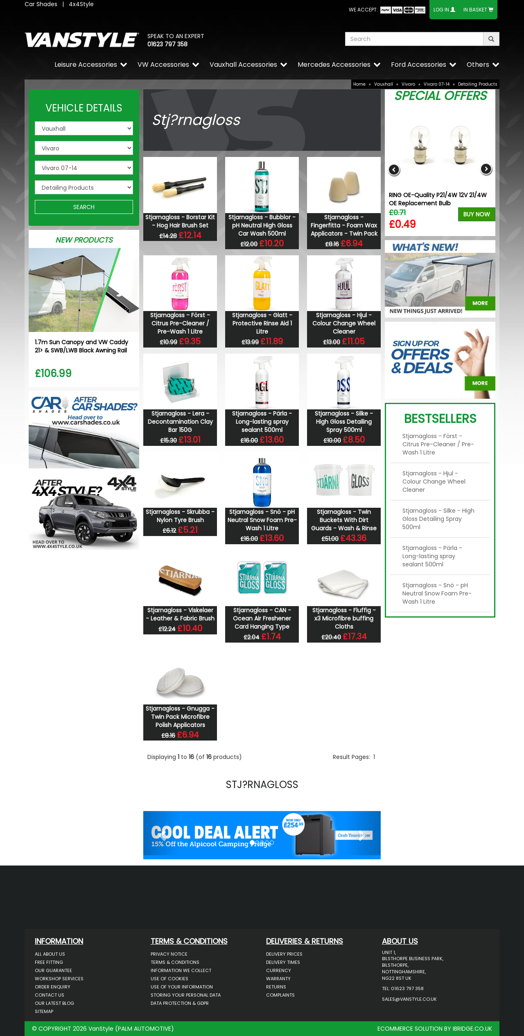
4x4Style (81, 4)
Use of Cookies (169, 978)
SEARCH (84, 207)
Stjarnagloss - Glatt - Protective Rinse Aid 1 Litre (262, 323)
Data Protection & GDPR (180, 1003)
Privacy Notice (169, 954)
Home (359, 84)
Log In (441, 9)
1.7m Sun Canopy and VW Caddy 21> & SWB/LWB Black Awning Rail (81, 346)
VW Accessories (163, 64)
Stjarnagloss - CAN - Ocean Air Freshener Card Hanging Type (262, 618)
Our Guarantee (53, 970)
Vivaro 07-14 (436, 84)
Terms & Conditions (175, 962)
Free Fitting (49, 962)
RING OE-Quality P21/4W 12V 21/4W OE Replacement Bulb (438, 199)
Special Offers (440, 96)
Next (486, 169)
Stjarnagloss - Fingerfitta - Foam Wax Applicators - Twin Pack (344, 225)
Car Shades (41, 4)
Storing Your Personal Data (186, 995)
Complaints (280, 995)
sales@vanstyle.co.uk (409, 999)
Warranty (278, 978)
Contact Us (49, 995)
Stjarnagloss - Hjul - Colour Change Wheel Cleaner (343, 323)
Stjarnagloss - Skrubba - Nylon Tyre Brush (180, 516)
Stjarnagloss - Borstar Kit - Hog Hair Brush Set (180, 221)
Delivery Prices (284, 954)
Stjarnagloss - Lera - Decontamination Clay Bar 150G (180, 421)
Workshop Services (59, 978)
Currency (278, 970)
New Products (84, 240)
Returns (276, 987)
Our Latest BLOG (54, 1003)
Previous (394, 169)
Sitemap (44, 1011)
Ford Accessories (418, 64)
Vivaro (408, 84)
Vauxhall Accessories (243, 64)
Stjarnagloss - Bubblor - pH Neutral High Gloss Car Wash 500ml (262, 225)
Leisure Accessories (85, 64)
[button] (161, 833)
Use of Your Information (182, 987)
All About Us (50, 954)
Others (478, 64)
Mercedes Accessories (334, 64)
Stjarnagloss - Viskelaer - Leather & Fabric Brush (180, 614)
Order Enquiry (52, 987)
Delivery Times (283, 962)
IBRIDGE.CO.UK (472, 1029)
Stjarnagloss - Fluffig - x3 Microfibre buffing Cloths (344, 618)
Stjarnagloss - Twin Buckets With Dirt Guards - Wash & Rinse (344, 520)
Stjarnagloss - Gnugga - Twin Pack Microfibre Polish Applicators (180, 716)
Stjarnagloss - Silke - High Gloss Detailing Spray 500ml (344, 421)
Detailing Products (477, 84)
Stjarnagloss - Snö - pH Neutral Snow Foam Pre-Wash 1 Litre (262, 520)
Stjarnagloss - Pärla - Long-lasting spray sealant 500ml (262, 421)
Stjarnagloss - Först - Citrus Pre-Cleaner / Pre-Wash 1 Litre (180, 323)
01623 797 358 (167, 44)
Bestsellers (440, 418)
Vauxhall (383, 84)
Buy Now (476, 214)
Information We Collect (181, 970)
